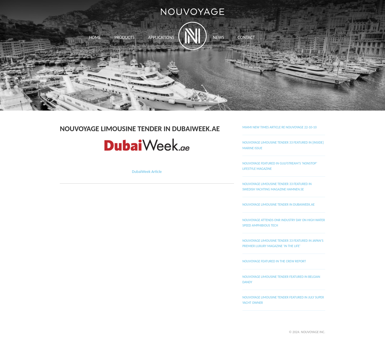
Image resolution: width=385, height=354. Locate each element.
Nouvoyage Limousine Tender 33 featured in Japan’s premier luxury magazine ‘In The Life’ (282, 243)
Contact (246, 37)
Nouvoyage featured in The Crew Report (274, 261)
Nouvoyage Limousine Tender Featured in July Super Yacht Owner (283, 300)
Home (95, 37)
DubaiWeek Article (147, 171)
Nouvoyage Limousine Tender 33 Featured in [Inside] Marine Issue (283, 145)
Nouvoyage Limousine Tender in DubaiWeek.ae (140, 128)
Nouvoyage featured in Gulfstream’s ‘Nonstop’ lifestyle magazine (279, 166)
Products (124, 37)
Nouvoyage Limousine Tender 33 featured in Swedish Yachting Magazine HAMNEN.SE (277, 186)
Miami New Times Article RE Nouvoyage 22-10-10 (279, 127)
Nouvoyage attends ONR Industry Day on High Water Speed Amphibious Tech (283, 222)
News (218, 37)
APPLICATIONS (161, 37)
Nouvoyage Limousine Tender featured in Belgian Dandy (281, 279)
